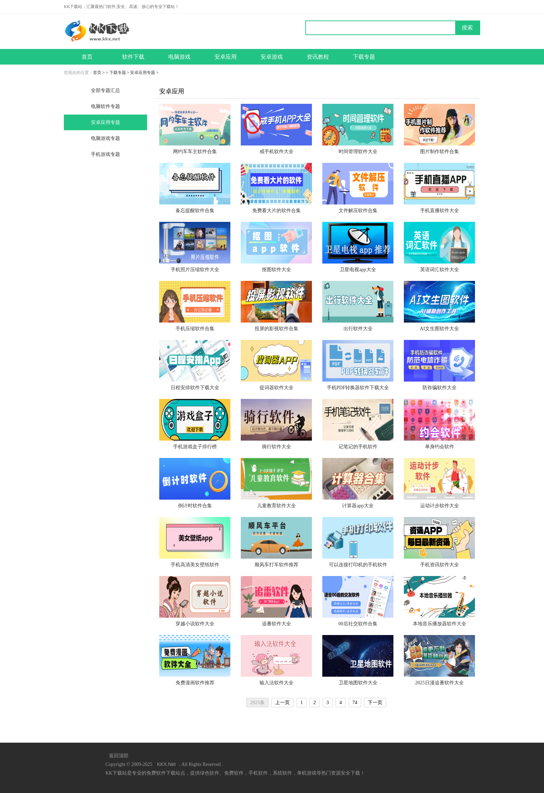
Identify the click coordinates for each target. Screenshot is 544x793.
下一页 (375, 702)
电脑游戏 (179, 57)
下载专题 (364, 57)
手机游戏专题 (105, 154)
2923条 (257, 702)
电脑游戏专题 (105, 138)
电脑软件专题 (105, 106)
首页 (87, 57)
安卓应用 (225, 57)
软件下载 (133, 57)
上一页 (282, 702)
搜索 (467, 28)
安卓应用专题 (142, 72)
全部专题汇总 (105, 90)
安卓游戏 (272, 57)
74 (354, 702)
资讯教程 (318, 57)
